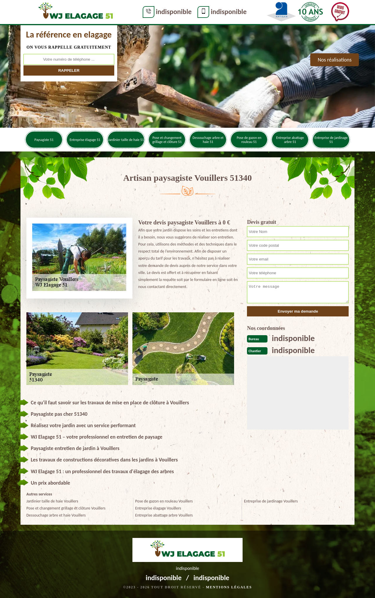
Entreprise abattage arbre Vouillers (164, 515)
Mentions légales (229, 587)
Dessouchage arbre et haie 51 (208, 140)
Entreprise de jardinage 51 (331, 140)
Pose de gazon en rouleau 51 (249, 140)
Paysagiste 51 (44, 140)
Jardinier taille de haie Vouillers (52, 501)
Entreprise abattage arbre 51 (290, 140)
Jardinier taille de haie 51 (126, 140)
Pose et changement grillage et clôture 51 (167, 140)
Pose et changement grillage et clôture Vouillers (65, 508)
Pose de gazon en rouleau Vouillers (164, 501)
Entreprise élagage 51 (85, 140)
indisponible (151, 11)
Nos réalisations (335, 60)
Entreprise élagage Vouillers (158, 508)
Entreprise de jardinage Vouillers (271, 501)
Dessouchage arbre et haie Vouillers (56, 515)
